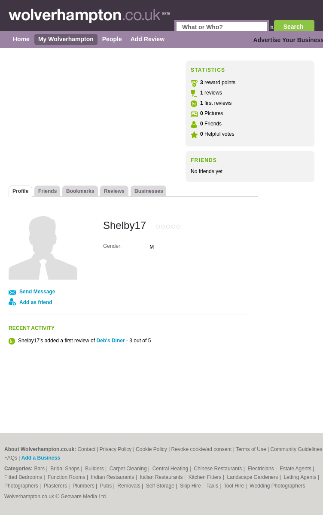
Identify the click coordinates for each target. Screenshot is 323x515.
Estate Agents (296, 469)
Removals (129, 486)
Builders (95, 469)
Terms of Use (251, 449)
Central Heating (171, 469)
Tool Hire (235, 486)
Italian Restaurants (162, 477)
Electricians (261, 469)
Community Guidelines (296, 449)
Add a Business (40, 458)
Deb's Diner (110, 341)
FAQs (10, 458)
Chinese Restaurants (218, 469)
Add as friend (35, 302)
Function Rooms (67, 477)
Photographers (22, 486)
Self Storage (161, 486)
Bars (40, 469)
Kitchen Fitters (206, 477)
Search (293, 26)
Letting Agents (300, 477)
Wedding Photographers (277, 486)
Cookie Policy (151, 449)
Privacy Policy (116, 449)
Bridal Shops (65, 469)
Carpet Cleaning (129, 469)
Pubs (106, 486)
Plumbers (84, 486)
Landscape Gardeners (253, 477)
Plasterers (56, 486)
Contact (86, 449)
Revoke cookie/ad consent (201, 449)
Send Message (37, 292)
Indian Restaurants (113, 477)
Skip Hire (191, 486)
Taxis (213, 486)
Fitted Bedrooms (23, 477)
